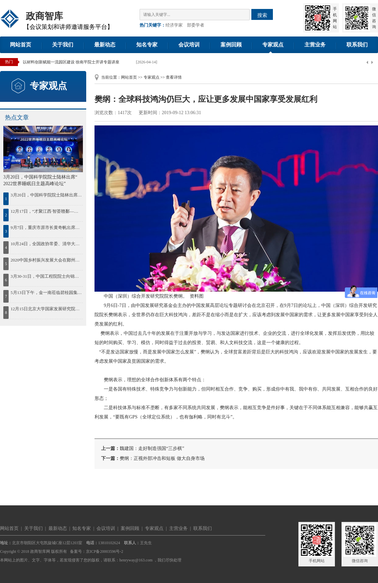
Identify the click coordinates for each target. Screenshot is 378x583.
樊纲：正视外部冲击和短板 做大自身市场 (162, 458)
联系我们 (357, 44)
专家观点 (273, 44)
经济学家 (174, 25)
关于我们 (62, 44)
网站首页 (20, 44)
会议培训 (189, 44)
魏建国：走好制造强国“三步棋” (152, 448)
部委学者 (195, 25)
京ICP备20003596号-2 (104, 551)
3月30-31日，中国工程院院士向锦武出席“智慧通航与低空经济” (46, 276)
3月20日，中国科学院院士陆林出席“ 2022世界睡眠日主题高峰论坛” (46, 194)
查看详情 (174, 77)
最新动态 (104, 44)
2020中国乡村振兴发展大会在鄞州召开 (46, 259)
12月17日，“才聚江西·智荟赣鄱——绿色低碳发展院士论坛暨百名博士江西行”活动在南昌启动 (46, 211)
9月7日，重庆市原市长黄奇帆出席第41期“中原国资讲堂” (46, 227)
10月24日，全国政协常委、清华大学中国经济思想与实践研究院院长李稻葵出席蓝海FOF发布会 (46, 243)
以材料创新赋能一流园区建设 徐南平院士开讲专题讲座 (71, 62)
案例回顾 (231, 44)
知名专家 (147, 44)
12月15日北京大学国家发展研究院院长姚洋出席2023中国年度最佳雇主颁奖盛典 (46, 308)
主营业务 (315, 44)
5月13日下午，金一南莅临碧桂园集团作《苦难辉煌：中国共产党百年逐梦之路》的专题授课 (46, 292)
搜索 (262, 15)
